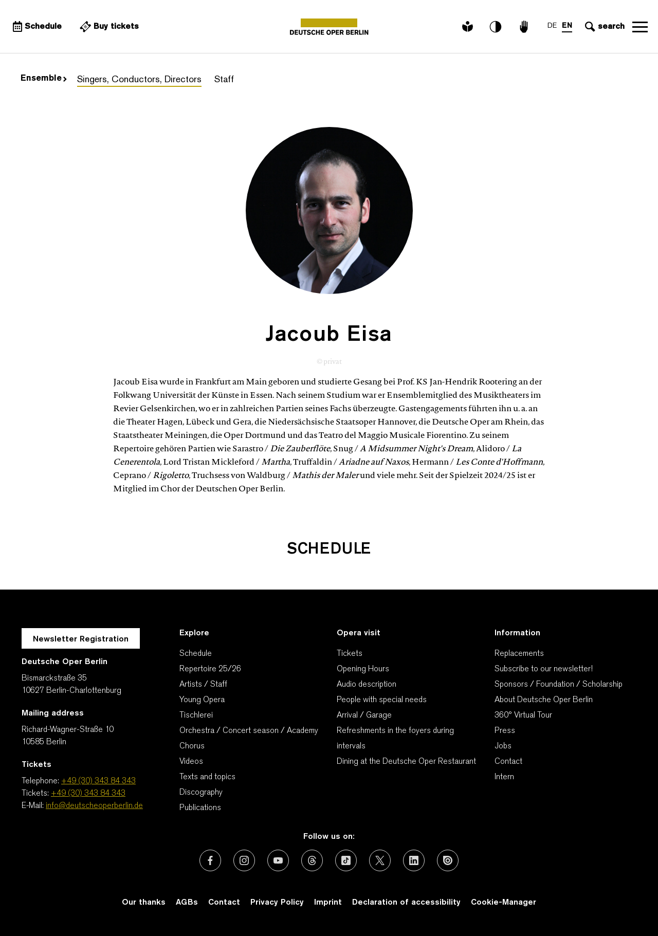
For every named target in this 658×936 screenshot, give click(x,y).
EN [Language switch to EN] (567, 26)
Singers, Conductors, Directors (139, 80)
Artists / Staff (203, 685)
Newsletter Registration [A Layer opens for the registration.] (81, 639)
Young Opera (202, 700)
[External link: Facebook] (210, 860)
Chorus (192, 746)
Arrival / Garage (364, 715)
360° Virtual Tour (523, 715)
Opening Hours (363, 669)
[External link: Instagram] (244, 860)
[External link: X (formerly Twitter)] (380, 860)
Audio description (366, 685)
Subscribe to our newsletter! (544, 669)
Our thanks (144, 902)
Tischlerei (196, 715)
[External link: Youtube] (278, 860)
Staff (224, 80)
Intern (504, 777)
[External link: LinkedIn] (414, 860)
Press (505, 731)
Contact (508, 762)
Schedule (195, 654)
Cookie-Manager (503, 902)
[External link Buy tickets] (108, 27)
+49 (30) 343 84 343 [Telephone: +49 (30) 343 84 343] (98, 781)
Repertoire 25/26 (210, 669)
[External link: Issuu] (447, 860)
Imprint (328, 902)
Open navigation (640, 27)
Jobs (503, 746)
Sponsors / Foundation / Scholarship (559, 685)
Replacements (519, 654)
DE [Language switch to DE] (552, 26)
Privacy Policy (277, 902)
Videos (191, 762)
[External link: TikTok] (346, 860)
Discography (201, 792)
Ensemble (44, 79)
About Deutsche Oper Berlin (544, 700)
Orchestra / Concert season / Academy (248, 731)
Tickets (349, 654)
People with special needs (382, 700)
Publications (200, 808)
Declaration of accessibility (406, 902)
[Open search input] (603, 26)
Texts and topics (207, 777)
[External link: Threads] (312, 860)
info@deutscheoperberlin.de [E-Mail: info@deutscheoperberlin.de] (94, 806)
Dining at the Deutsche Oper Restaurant (406, 762)
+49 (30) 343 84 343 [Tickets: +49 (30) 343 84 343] (88, 794)
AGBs (187, 902)
